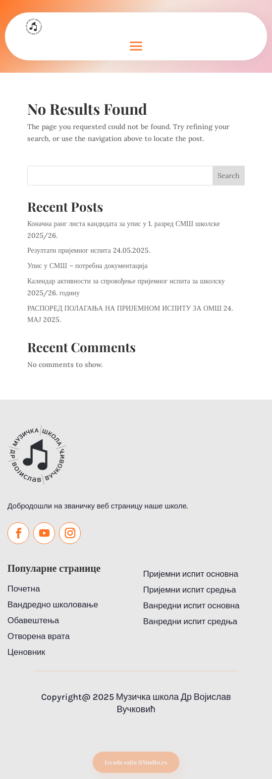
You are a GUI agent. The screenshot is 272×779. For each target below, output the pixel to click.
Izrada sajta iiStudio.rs (136, 765)
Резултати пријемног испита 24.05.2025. (88, 250)
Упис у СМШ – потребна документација (87, 265)
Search (228, 175)
